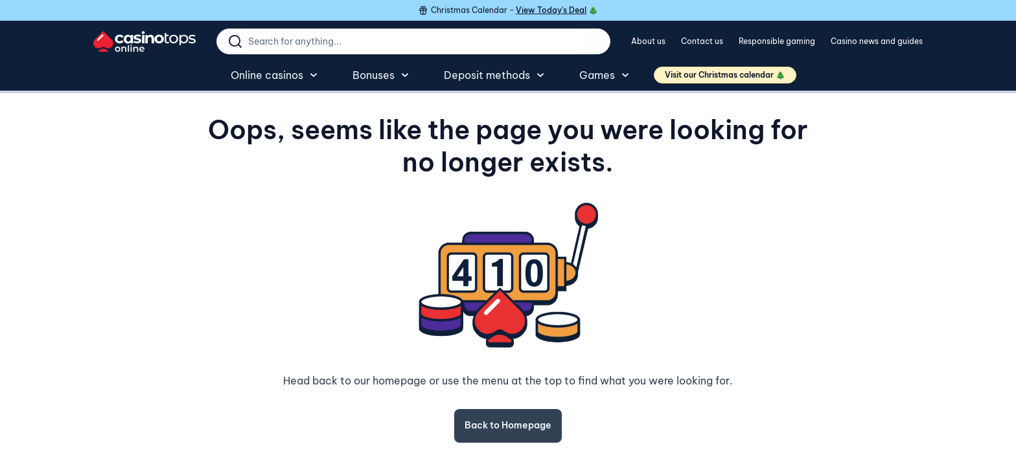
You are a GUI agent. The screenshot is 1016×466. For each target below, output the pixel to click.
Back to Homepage (508, 425)
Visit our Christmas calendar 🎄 (725, 75)
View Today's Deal (551, 10)
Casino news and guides (877, 41)
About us (648, 41)
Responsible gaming (777, 41)
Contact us (702, 41)
